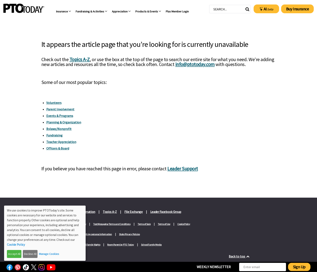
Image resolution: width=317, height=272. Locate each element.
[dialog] (45, 233)
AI (266, 9)
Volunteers (54, 103)
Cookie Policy (183, 224)
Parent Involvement (60, 109)
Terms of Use (164, 224)
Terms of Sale (144, 224)
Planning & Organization (63, 122)
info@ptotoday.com (195, 64)
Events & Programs (59, 116)
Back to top (239, 256)
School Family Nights (89, 244)
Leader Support (182, 168)
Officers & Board (57, 148)
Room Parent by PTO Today (120, 244)
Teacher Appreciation (61, 142)
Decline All (30, 254)
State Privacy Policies (129, 234)
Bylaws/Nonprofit (59, 129)
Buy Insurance (297, 8)
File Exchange (133, 212)
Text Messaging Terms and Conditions (111, 224)
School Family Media (151, 244)
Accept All (14, 254)
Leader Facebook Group (165, 212)
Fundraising (54, 135)
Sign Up (299, 266)
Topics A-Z (80, 59)
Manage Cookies (49, 254)
